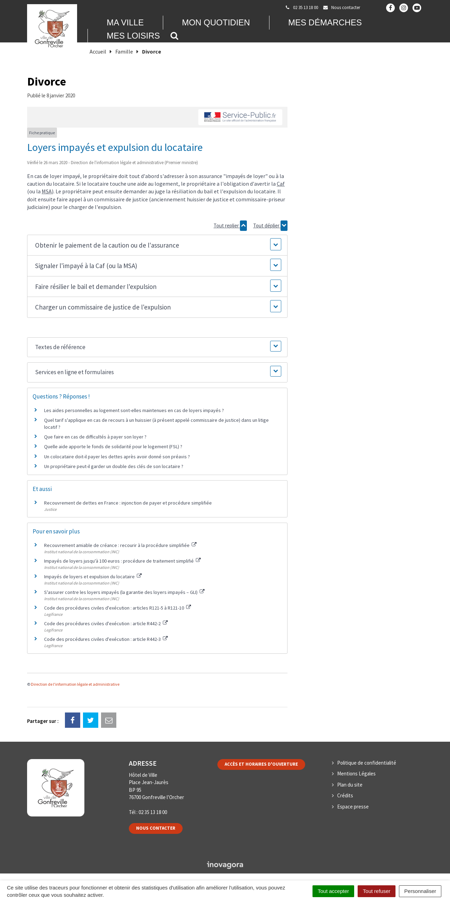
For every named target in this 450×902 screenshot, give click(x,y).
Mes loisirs (133, 35)
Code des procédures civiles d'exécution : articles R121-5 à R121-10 (117, 608)
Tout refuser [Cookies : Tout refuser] (376, 891)
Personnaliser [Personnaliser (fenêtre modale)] (420, 891)
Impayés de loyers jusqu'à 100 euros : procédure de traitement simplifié (122, 561)
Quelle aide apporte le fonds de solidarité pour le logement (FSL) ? (113, 446)
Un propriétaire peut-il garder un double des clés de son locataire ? (113, 466)
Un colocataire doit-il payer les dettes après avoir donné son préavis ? (117, 456)
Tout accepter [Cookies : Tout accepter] (333, 891)
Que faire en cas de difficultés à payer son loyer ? (95, 437)
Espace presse (353, 806)
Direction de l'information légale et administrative (75, 684)
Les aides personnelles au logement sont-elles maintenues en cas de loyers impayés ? (134, 410)
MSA (47, 191)
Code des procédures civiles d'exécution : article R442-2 (106, 623)
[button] (157, 245)
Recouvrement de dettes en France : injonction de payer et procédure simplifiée (128, 503)
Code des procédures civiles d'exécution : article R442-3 (106, 639)
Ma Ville (125, 22)
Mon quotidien (216, 22)
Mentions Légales (356, 773)
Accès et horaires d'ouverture (261, 764)
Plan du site (349, 784)
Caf (281, 183)
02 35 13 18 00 (153, 812)
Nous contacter (155, 828)
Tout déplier (270, 225)
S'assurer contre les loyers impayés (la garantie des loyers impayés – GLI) (124, 592)
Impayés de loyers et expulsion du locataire (93, 576)
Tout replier (230, 225)
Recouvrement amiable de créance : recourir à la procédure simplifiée (120, 545)
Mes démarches (325, 22)
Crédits (345, 795)
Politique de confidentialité (366, 762)
